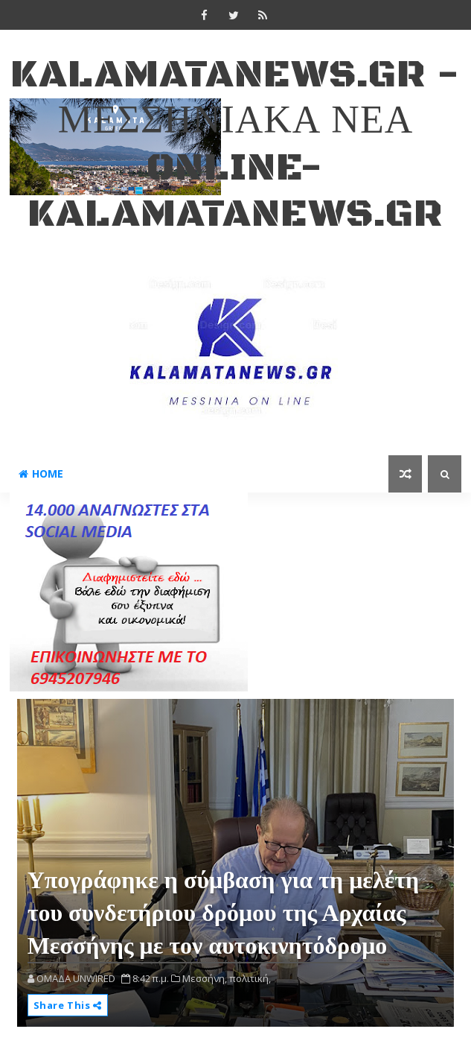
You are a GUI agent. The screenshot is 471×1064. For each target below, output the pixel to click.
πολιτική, (250, 978)
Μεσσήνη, (204, 978)
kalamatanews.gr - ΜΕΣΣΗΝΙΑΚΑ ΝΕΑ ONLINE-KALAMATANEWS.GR (235, 144)
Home (41, 473)
